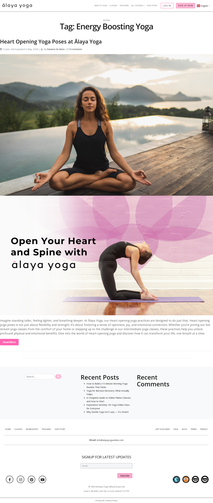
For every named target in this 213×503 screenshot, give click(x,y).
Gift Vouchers (162, 429)
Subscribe (124, 472)
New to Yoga (101, 5)
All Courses (137, 5)
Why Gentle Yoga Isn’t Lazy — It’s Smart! (109, 411)
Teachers (124, 5)
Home (7, 429)
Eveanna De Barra (55, 49)
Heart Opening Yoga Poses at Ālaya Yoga (60, 41)
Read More (9, 342)
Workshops (31, 429)
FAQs (175, 429)
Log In (167, 5)
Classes (113, 5)
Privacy (205, 429)
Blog (184, 429)
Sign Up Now (185, 5)
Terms (194, 429)
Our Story (152, 5)
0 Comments (76, 49)
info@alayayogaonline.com (110, 440)
